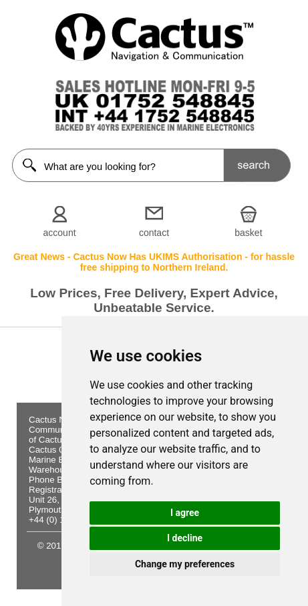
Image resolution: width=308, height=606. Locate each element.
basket (248, 232)
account (59, 232)
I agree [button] (184, 512)
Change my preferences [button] (185, 564)
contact (154, 232)
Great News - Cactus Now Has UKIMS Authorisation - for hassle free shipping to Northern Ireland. (154, 262)
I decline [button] (184, 538)
